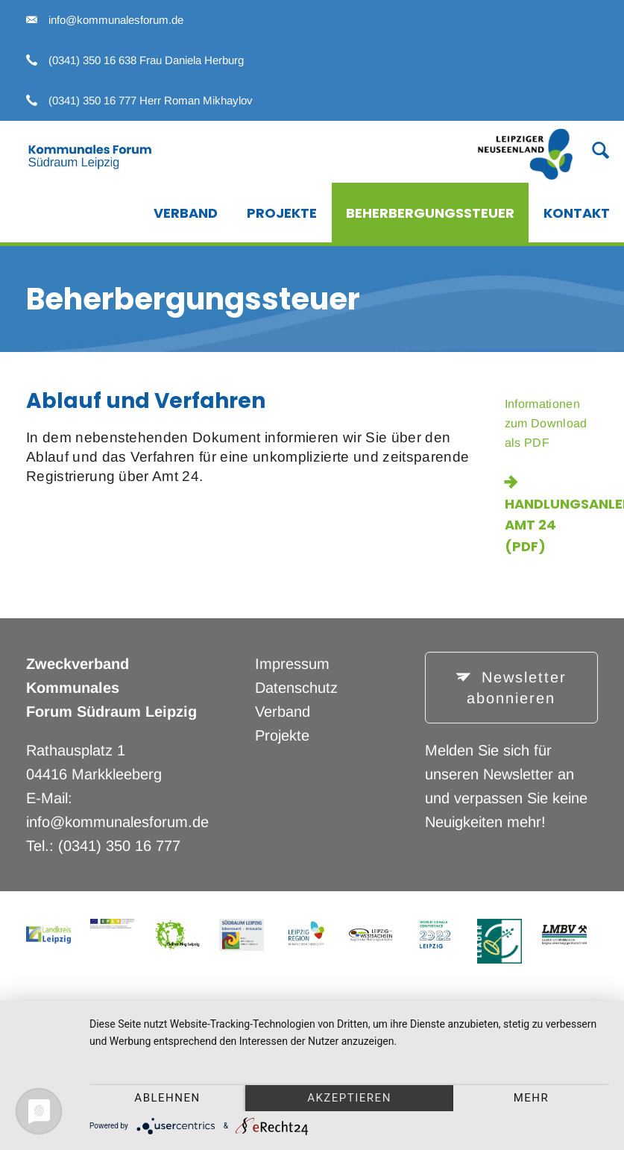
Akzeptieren (349, 1098)
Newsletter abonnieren (517, 688)
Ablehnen (167, 1098)
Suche (592, 149)
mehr (531, 1098)
